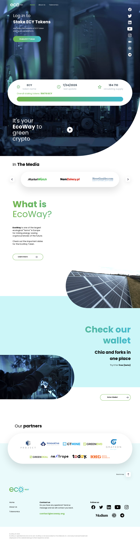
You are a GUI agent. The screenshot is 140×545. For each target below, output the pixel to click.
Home (32, 5)
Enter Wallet (118, 397)
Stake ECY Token (27, 39)
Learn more (28, 257)
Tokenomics (53, 5)
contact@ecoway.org (52, 513)
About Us (41, 5)
